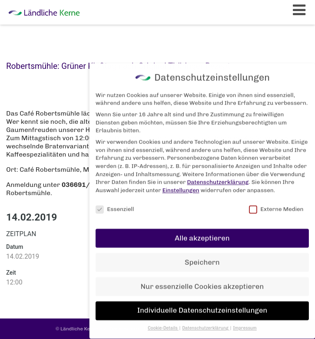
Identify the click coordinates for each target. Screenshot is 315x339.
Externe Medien (276, 205)
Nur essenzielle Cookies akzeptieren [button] (202, 282)
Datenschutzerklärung (218, 178)
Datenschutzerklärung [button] (205, 324)
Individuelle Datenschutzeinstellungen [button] (202, 306)
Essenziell (115, 205)
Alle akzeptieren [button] (202, 234)
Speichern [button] (202, 258)
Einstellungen (180, 186)
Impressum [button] (245, 324)
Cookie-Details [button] (163, 324)
